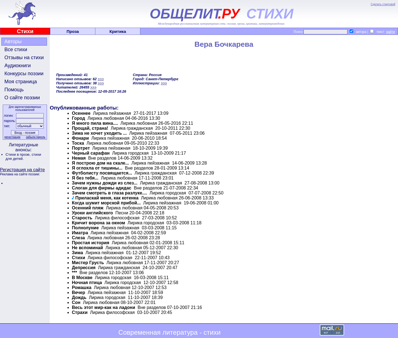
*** (74, 272)
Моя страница (20, 81)
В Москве (82, 277)
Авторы (13, 41)
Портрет (81, 148)
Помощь (14, 89)
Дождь (79, 297)
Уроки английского (92, 212)
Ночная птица (87, 282)
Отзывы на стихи (24, 57)
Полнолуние (85, 227)
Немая (79, 158)
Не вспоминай (87, 247)
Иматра (80, 232)
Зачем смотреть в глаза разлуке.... (109, 193)
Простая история (90, 242)
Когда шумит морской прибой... (106, 203)
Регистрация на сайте (22, 169)
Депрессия (84, 267)
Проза (73, 31)
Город (78, 118)
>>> (101, 79)
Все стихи (15, 49)
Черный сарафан (91, 153)
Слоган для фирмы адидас (101, 188)
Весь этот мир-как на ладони (103, 307)
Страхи (80, 312)
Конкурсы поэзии (23, 73)
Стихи (25, 31)
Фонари (80, 138)
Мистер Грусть (88, 262)
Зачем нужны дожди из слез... (104, 183)
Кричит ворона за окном (98, 222)
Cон (76, 302)
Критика (117, 31)
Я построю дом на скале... (100, 163)
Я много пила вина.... (95, 123)
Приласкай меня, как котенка (106, 198)
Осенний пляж (87, 208)
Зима (77, 252)
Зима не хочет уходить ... (99, 133)
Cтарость (82, 217)
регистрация (12, 137)
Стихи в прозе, (19, 154)
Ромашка (81, 287)
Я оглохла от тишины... (97, 168)
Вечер (78, 292)
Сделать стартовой (383, 4)
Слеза (78, 237)
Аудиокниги (17, 65)
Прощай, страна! (90, 128)
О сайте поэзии (22, 97)
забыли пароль (35, 137)
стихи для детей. (23, 156)
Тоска (78, 143)
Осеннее (81, 113)
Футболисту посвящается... (102, 173)
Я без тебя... (85, 178)
